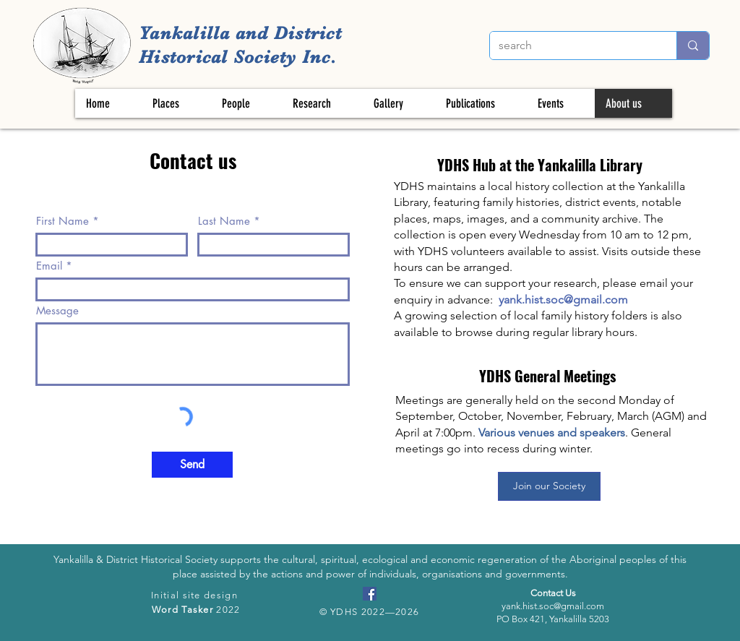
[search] (572, 45)
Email (49, 265)
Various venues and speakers (551, 432)
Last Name (224, 220)
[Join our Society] (549, 486)
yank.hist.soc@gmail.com (563, 299)
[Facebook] (370, 594)
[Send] (192, 465)
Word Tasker (182, 609)
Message (57, 310)
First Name (62, 220)
